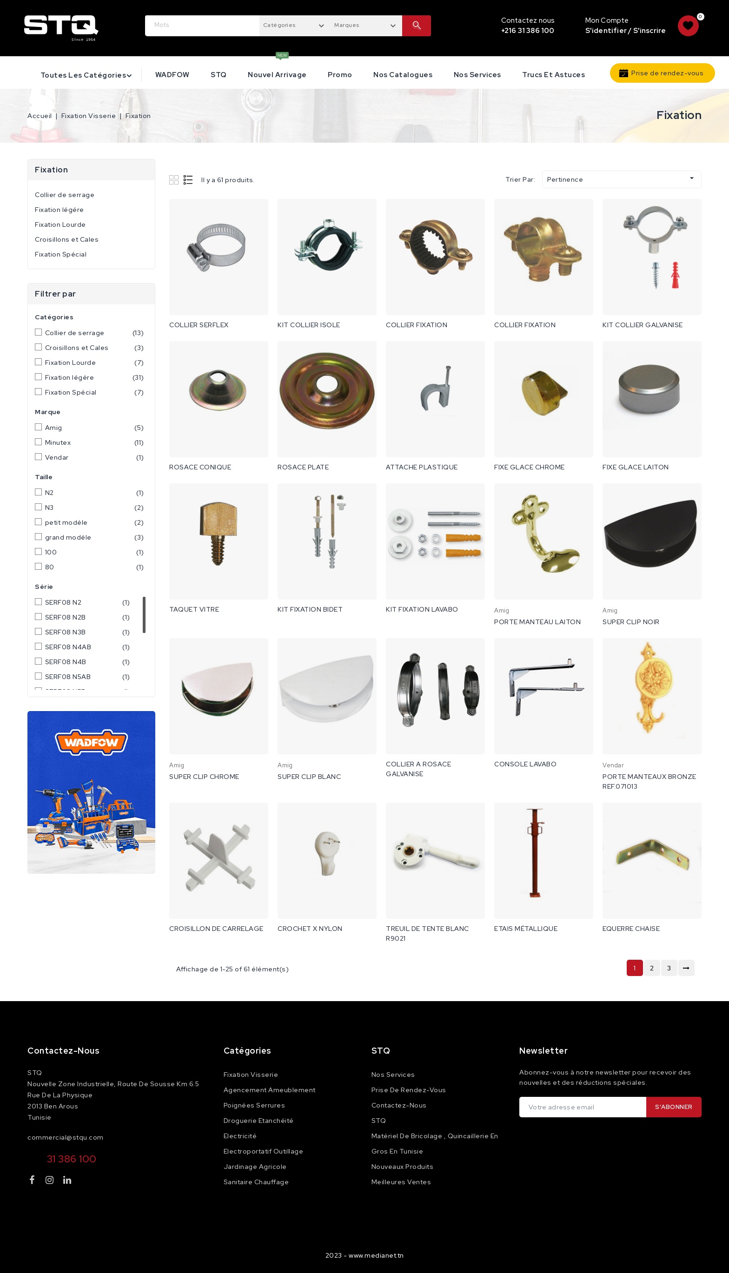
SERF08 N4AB (87, 647)
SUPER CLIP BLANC (309, 776)
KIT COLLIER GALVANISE (643, 325)
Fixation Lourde (60, 224)
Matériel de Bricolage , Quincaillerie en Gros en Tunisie (434, 1143)
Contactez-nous (63, 1051)
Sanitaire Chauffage (256, 1182)
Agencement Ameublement (270, 1090)
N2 (94, 492)
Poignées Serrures (254, 1105)
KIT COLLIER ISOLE (309, 325)
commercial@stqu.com (65, 1137)
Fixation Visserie (251, 1074)
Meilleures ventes (401, 1182)
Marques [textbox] (346, 25)
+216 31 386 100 (528, 30)
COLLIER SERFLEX (199, 325)
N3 (94, 507)
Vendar (94, 457)
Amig (94, 427)
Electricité (240, 1136)
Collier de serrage (64, 195)
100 (94, 552)
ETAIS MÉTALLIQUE (525, 928)
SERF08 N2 (87, 602)
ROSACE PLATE (303, 467)
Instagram (51, 1181)
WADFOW (172, 74)
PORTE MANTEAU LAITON (537, 622)
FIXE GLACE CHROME (529, 467)
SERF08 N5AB (87, 676)
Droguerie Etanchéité (259, 1120)
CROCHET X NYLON (310, 928)
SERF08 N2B (87, 617)
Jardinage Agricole (255, 1166)
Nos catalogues (402, 74)
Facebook (33, 1181)
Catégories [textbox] (279, 25)
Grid (175, 179)
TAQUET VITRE (194, 609)
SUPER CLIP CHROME (204, 776)
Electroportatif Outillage (264, 1151)
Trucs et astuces (553, 74)
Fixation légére (59, 209)
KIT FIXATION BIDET (310, 609)
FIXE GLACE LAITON (636, 467)
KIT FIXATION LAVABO (422, 609)
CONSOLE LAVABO (525, 764)
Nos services (477, 74)
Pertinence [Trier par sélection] (621, 178)
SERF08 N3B (87, 632)
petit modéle (94, 522)
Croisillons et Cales (67, 239)
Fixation (51, 170)
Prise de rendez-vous (667, 73)
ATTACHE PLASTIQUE (422, 467)
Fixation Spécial (60, 254)
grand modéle (94, 537)
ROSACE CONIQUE (200, 467)
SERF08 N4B (87, 661)
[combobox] (295, 24)
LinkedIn (68, 1181)
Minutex (94, 442)
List (188, 179)
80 (94, 567)
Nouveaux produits (402, 1166)
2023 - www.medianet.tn (364, 1255)
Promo (340, 74)
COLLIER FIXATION (416, 325)
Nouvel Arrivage (277, 74)
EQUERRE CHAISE (631, 928)
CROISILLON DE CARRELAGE (216, 928)
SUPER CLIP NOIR (631, 622)
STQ (219, 74)
